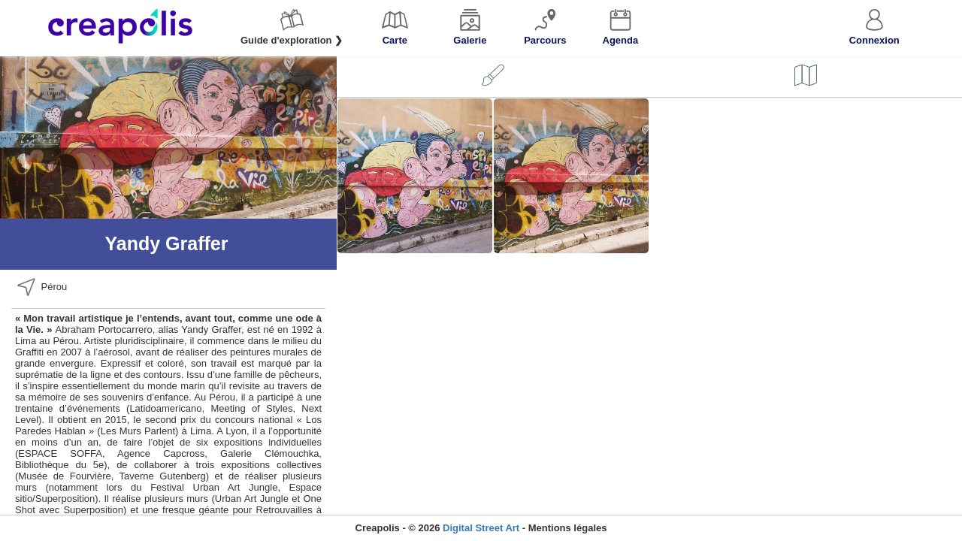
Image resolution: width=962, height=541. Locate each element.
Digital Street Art (481, 527)
